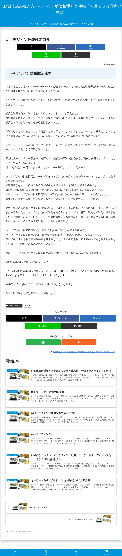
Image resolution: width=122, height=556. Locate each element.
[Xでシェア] (24, 47)
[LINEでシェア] (80, 47)
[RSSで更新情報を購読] (64, 334)
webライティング (14, 298)
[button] (98, 47)
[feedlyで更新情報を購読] (58, 334)
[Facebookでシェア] (42, 47)
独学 (27, 298)
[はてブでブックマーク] (61, 47)
